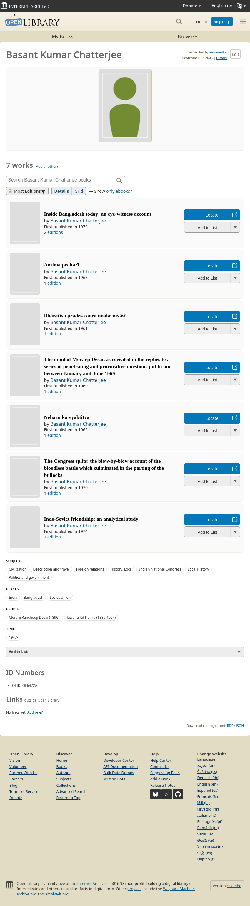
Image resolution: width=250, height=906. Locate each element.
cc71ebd (234, 885)
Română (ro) (208, 827)
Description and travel (51, 569)
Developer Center (118, 760)
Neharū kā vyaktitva (66, 417)
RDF (230, 725)
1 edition (52, 283)
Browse (161, 36)
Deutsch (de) (208, 777)
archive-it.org (57, 894)
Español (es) (207, 790)
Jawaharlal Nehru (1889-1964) (91, 617)
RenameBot (218, 52)
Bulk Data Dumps (118, 772)
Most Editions (25, 191)
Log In (200, 21)
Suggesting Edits (165, 772)
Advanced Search (71, 791)
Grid (78, 191)
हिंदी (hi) (203, 802)
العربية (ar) (205, 765)
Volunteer (18, 766)
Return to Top (68, 797)
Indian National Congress (160, 569)
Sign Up (222, 21)
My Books (62, 36)
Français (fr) (207, 796)
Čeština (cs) (207, 771)
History (221, 58)
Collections (66, 785)
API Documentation (120, 766)
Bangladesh (33, 597)
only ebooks (118, 191)
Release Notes (162, 785)
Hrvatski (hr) (208, 809)
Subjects (63, 778)
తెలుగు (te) (205, 840)
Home (61, 760)
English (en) (207, 784)
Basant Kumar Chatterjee (78, 220)
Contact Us (159, 766)
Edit (235, 54)
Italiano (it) (206, 815)
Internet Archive (91, 883)
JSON (240, 725)
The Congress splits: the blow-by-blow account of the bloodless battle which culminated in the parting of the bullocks (104, 468)
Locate (212, 215)
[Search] (179, 21)
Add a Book (160, 778)
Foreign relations (90, 569)
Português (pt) (209, 821)
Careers (16, 778)
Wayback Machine (179, 888)
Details (61, 191)
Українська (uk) (210, 846)
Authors (63, 772)
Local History (198, 569)
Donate (192, 6)
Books (61, 766)
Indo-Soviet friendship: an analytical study (91, 519)
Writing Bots (114, 778)
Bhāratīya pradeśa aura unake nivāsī (85, 315)
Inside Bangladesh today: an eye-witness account (97, 214)
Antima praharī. (62, 265)
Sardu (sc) (205, 834)
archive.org (26, 894)
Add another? (47, 166)
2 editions (53, 232)
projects (134, 888)
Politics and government (29, 577)
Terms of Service (23, 791)
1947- (13, 637)
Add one (34, 712)
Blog (13, 785)
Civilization (18, 569)
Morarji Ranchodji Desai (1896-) (34, 617)
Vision (14, 760)
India (13, 597)
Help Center (160, 760)
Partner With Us (23, 772)
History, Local (122, 569)
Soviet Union (60, 597)
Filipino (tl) (206, 859)
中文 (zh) (204, 852)
